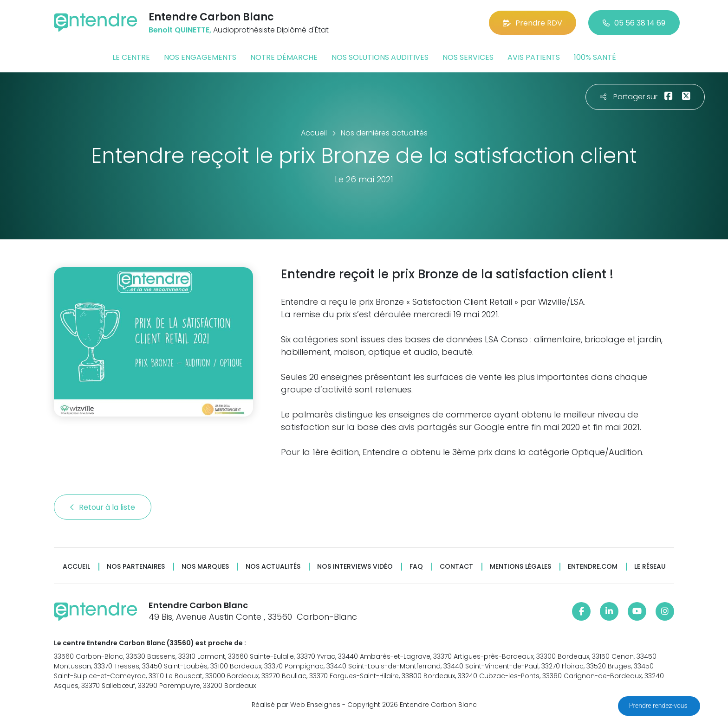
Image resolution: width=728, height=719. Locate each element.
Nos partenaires (136, 567)
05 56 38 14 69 (634, 23)
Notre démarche (284, 57)
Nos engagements (200, 57)
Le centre (131, 57)
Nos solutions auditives (380, 57)
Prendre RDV (532, 23)
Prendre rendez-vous (659, 705)
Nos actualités (273, 567)
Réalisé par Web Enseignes (296, 704)
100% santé (595, 57)
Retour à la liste (102, 507)
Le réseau (650, 567)
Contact (456, 567)
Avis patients (533, 57)
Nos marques (205, 567)
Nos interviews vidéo (355, 567)
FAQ (416, 567)
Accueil (76, 567)
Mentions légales (520, 567)
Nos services (468, 57)
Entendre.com (593, 567)
